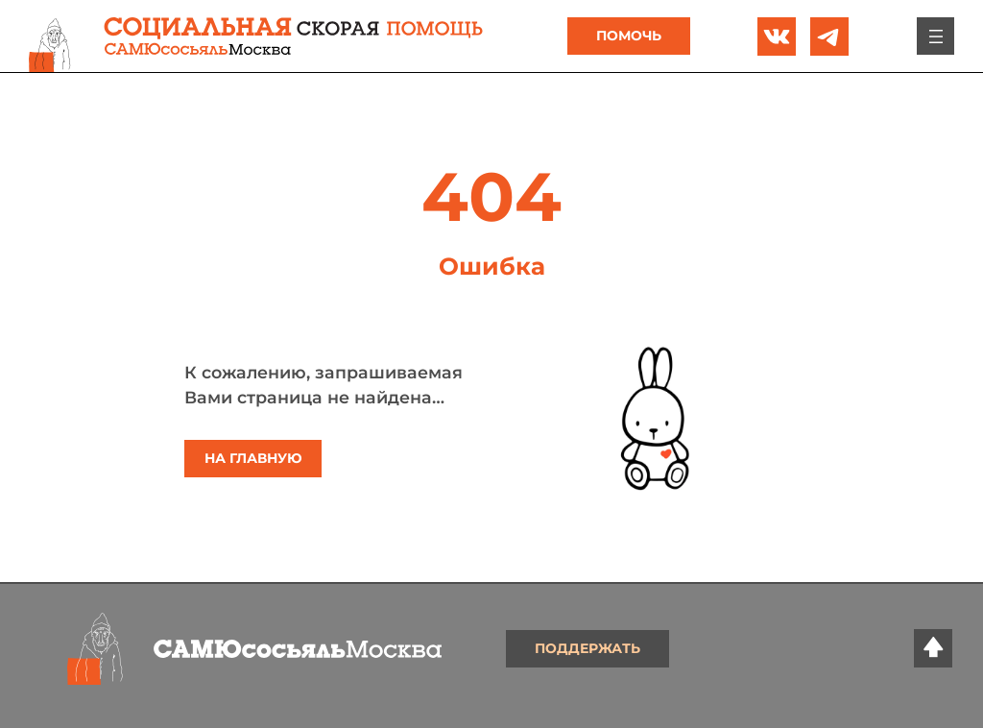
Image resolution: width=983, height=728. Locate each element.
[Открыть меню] (935, 36)
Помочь (628, 35)
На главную (253, 458)
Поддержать (587, 648)
